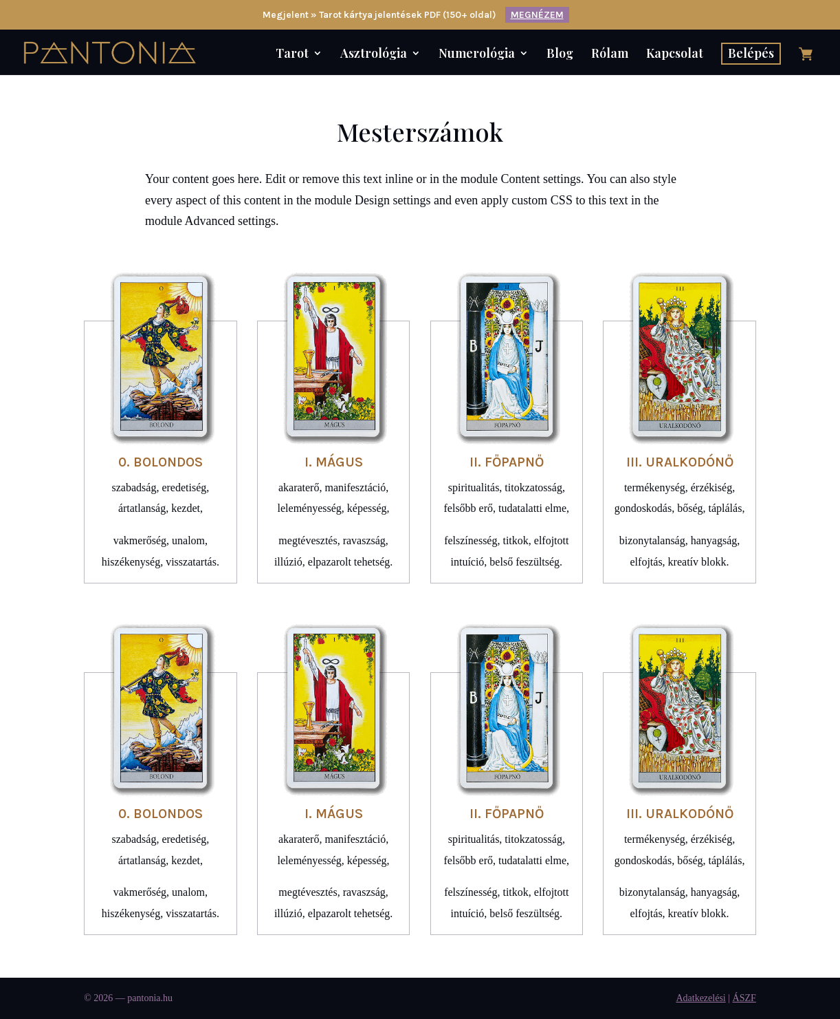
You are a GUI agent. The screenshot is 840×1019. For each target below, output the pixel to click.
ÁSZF (744, 998)
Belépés (751, 53)
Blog (559, 54)
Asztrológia (373, 54)
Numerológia (477, 54)
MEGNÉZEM (537, 15)
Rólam (609, 54)
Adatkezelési (700, 998)
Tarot (292, 54)
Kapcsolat (674, 54)
